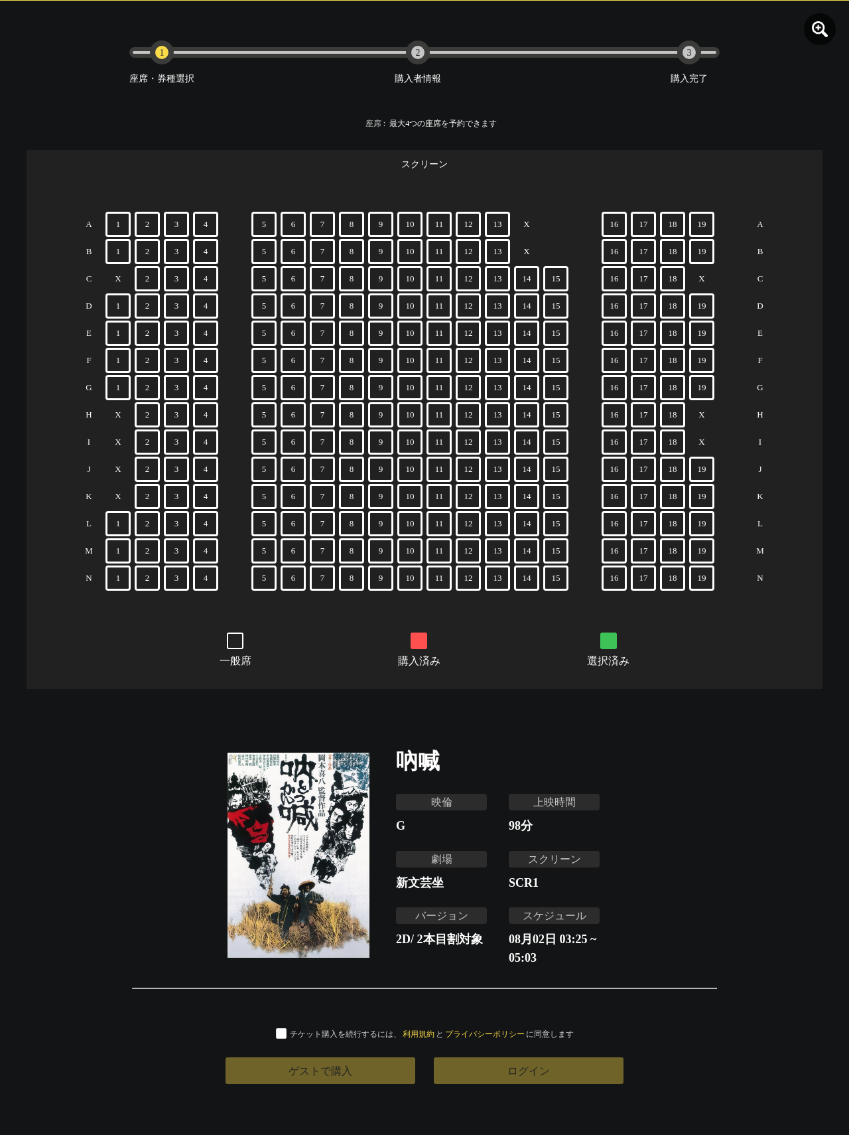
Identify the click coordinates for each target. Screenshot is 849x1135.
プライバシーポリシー (485, 1033)
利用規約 (418, 1033)
